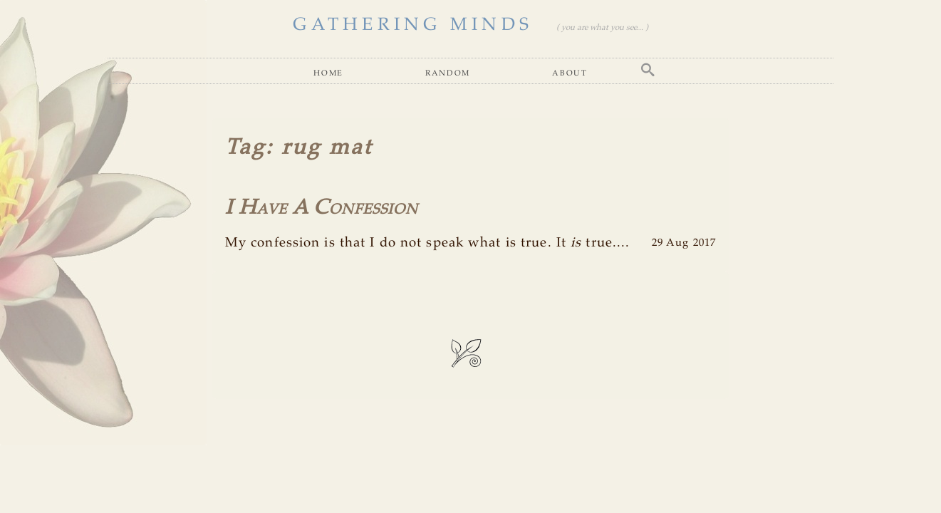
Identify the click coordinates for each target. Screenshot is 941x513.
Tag (245, 148)
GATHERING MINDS (413, 25)
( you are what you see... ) (602, 28)
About (569, 72)
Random (447, 72)
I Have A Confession (321, 208)
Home (328, 72)
